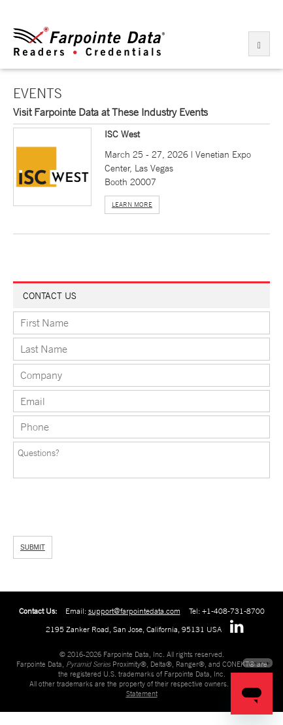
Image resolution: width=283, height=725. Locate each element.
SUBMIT (32, 547)
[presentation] (82, 503)
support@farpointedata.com (134, 611)
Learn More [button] (132, 204)
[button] (52, 166)
